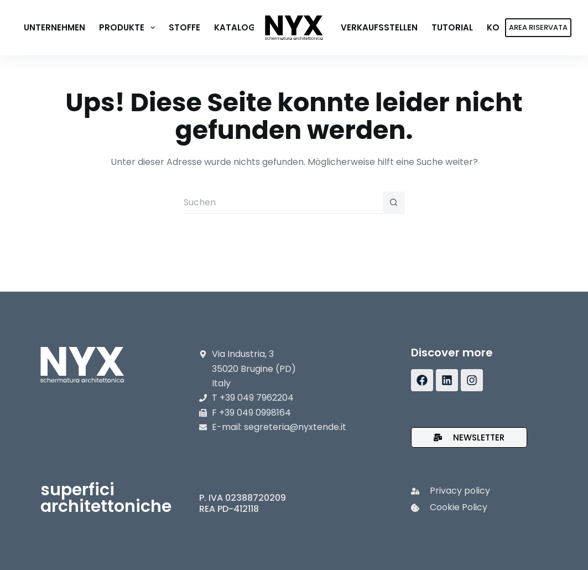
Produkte (129, 27)
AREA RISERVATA (538, 27)
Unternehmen (54, 27)
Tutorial (452, 27)
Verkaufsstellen (379, 27)
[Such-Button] (394, 202)
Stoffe (184, 27)
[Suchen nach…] (283, 202)
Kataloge (237, 27)
